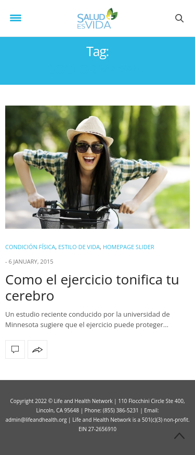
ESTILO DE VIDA (79, 247)
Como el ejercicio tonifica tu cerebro (92, 287)
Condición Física (30, 247)
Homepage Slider (128, 247)
